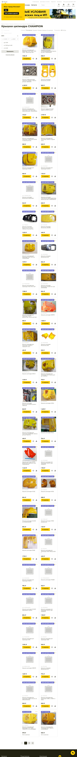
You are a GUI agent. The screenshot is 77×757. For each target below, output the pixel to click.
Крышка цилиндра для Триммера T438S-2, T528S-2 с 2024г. (48, 698)
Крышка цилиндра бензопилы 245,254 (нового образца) (29, 404)
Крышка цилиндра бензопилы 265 (46, 345)
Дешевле (35, 30)
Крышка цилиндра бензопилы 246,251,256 (28, 198)
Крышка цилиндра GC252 (28, 491)
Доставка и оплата (45, 1)
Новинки (44, 30)
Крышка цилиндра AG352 (47, 491)
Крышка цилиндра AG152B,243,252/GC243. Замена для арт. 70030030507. (48, 51)
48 (61, 30)
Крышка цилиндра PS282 (28, 550)
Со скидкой (50, 30)
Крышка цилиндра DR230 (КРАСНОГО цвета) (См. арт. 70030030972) (29, 463)
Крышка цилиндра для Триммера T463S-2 (28, 580)
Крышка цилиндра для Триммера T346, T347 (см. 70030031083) (28, 257)
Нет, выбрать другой (11, 13)
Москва (5, 1)
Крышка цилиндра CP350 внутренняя (47, 521)
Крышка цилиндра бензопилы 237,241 (46, 80)
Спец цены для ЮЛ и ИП (69, 1)
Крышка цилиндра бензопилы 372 (46, 669)
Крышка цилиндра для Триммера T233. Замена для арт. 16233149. (48, 375)
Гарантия (53, 1)
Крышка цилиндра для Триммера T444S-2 (47, 168)
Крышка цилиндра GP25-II (29, 373)
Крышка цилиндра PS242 (47, 432)
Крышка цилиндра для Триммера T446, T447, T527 (29, 286)
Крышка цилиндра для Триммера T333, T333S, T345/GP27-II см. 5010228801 (29, 728)
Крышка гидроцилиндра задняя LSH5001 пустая (47, 109)
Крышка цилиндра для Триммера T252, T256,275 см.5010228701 (47, 728)
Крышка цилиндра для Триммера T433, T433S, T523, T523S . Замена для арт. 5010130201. (29, 51)
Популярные (29, 30)
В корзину (27, 58)
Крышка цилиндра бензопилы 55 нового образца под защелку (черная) (27, 227)
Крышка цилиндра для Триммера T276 (28, 639)
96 (63, 30)
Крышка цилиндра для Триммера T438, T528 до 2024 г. (48, 551)
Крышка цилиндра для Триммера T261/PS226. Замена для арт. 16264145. (29, 433)
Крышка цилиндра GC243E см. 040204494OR (29, 521)
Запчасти (34, 5)
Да (6, 10)
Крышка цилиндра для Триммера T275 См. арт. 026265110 (47, 610)
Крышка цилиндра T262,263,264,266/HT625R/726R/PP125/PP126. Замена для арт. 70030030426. (48, 198)
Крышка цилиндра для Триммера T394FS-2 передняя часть (28, 345)
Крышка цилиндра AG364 (47, 403)
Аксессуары (26, 5)
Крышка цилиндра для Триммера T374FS (28, 168)
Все (65, 30)
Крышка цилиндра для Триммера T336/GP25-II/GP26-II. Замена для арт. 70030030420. (29, 139)
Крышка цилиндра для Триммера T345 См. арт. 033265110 (47, 463)
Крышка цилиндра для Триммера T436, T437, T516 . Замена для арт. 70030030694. (29, 110)
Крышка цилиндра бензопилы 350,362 (46, 227)
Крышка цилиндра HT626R (48, 579)
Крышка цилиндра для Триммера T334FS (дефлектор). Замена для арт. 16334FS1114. (29, 316)
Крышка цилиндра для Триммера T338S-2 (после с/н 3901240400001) (29, 698)
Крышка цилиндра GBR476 (29, 668)
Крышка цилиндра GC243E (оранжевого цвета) (29, 610)
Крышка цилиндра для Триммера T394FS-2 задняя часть (48, 139)
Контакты (59, 1)
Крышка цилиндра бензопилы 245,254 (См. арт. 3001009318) (48, 286)
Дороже (40, 30)
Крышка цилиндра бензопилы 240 (46, 257)
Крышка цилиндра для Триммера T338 (47, 639)
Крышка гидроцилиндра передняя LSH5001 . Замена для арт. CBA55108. (29, 80)
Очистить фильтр (10, 54)
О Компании (36, 1)
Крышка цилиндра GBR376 (48, 315)
